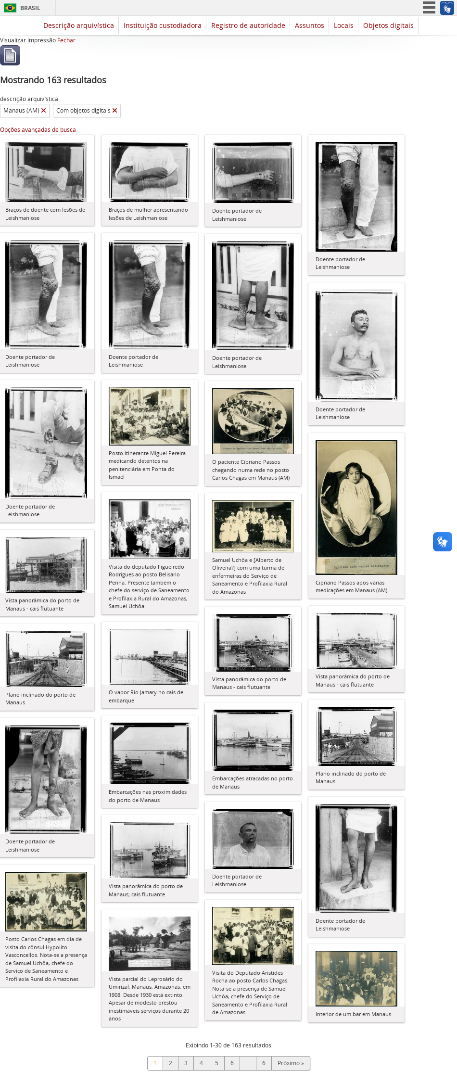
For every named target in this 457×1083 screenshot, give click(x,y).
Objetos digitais (388, 25)
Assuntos (309, 25)
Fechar (66, 40)
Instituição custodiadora (163, 25)
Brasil (30, 8)
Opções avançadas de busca (38, 130)
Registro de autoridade (248, 25)
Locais (344, 25)
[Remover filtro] (43, 110)
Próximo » (291, 1063)
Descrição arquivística (78, 25)
